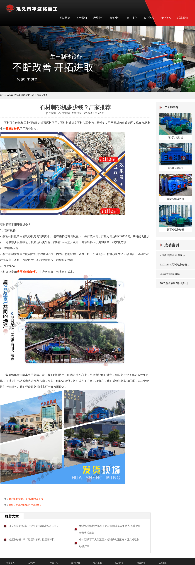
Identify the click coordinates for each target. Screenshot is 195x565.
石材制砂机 (13, 128)
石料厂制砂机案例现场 (172, 255)
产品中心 (98, 17)
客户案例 (132, 17)
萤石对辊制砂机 (175, 229)
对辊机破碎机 (175, 168)
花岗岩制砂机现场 (170, 274)
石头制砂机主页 (22, 95)
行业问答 (166, 17)
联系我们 (182, 17)
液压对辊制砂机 (27, 271)
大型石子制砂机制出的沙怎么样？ (25, 505)
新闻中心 (115, 17)
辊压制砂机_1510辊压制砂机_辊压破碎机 (31, 539)
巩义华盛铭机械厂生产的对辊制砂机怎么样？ (34, 525)
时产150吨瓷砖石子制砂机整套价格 (26, 499)
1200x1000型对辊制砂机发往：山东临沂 (176, 264)
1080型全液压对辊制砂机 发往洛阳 (176, 283)
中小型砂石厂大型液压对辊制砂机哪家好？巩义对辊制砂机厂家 (109, 543)
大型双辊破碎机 (175, 199)
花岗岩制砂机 (175, 137)
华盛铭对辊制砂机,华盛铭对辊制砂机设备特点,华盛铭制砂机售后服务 (110, 529)
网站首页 (64, 17)
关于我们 (81, 17)
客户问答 (149, 17)
